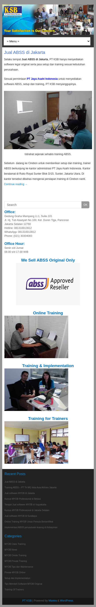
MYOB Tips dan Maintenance (18, 567)
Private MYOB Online (14, 572)
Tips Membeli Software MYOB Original (23, 584)
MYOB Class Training (15, 544)
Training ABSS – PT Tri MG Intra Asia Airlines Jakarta (30, 487)
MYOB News (10, 550)
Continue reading (16, 184)
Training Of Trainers (14, 589)
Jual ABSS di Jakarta (24, 52)
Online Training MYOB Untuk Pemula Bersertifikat (28, 521)
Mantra (52, 600)
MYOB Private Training (15, 561)
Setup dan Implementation (17, 578)
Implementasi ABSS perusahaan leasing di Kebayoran (30, 527)
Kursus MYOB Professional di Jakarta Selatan (26, 510)
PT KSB (26, 600)
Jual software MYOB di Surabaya (20, 516)
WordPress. (67, 600)
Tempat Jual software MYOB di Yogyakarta (25, 504)
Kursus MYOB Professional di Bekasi (22, 499)
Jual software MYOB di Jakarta (19, 493)
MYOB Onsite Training (15, 555)
